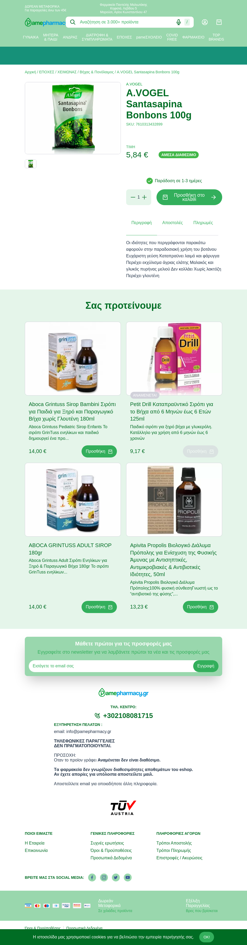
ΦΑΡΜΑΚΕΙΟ (193, 37)
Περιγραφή (141, 222)
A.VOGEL (134, 84)
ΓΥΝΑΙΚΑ (31, 37)
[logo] (41, 22)
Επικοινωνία (36, 850)
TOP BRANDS (216, 37)
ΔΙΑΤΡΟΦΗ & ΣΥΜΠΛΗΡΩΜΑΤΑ (97, 37)
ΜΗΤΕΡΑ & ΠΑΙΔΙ (50, 37)
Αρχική (30, 72)
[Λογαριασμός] (205, 22)
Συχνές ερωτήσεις (107, 843)
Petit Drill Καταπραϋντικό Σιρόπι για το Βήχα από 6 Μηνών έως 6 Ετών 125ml (171, 411)
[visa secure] (67, 905)
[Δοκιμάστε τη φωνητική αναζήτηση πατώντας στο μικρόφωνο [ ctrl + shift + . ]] (178, 22)
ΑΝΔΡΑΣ (70, 37)
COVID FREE (172, 37)
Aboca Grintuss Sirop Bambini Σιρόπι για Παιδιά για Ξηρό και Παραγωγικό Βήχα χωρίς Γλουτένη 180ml (72, 411)
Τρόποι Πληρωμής (173, 850)
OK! (206, 937)
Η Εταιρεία (35, 843)
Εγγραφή (205, 666)
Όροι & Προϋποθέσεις (111, 850)
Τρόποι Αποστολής (174, 843)
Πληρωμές (203, 222)
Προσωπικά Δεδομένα (111, 858)
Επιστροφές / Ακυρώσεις (179, 858)
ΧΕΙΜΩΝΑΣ (67, 72)
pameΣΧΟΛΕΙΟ (149, 37)
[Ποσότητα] (139, 197)
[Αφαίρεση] (133, 197)
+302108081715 (128, 716)
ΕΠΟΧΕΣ (124, 37)
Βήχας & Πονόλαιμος (97, 72)
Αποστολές (172, 222)
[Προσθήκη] (144, 197)
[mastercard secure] (78, 905)
